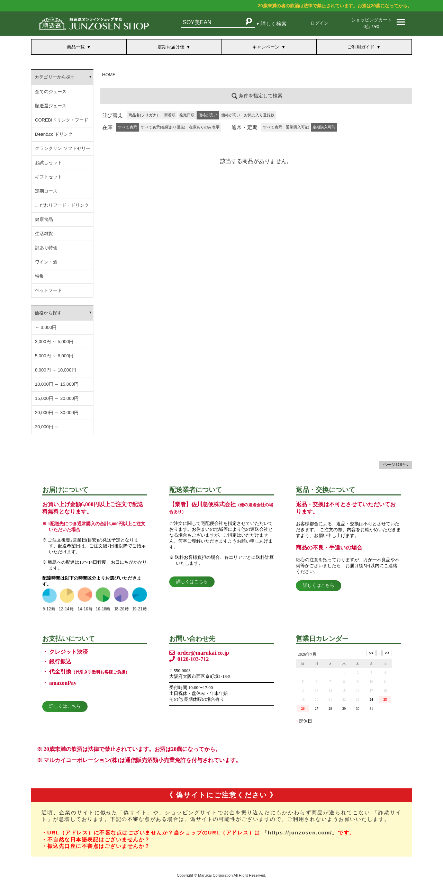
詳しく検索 (274, 24)
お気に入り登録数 (259, 115)
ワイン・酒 (46, 262)
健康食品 (44, 219)
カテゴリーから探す (55, 77)
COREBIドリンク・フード (61, 120)
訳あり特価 (46, 247)
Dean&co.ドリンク (54, 134)
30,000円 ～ (47, 426)
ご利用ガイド (360, 47)
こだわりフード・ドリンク (62, 205)
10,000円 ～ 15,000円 (57, 384)
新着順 (169, 115)
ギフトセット (48, 176)
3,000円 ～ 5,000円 (54, 341)
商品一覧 (76, 47)
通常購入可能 (297, 127)
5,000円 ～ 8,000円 (54, 355)
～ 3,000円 (45, 327)
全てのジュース (50, 91)
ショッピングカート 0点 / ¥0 (371, 23)
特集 (39, 276)
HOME (109, 74)
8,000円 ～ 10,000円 (55, 370)
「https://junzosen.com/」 (300, 832)
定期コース (46, 191)
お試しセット (48, 162)
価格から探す (48, 312)
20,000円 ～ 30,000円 (57, 412)
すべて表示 (272, 127)
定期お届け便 (170, 47)
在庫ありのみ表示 (204, 127)
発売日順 (187, 115)
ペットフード (48, 290)
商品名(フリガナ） (144, 115)
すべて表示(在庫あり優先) (163, 127)
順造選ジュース (50, 105)
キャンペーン (265, 47)
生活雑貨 (44, 233)
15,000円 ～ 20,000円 (57, 398)
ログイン (319, 23)
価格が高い (230, 115)
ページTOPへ (395, 464)
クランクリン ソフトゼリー (62, 148)
